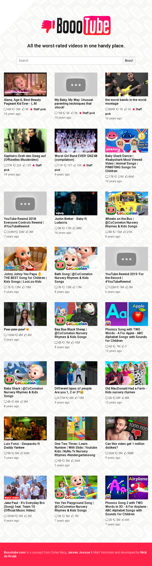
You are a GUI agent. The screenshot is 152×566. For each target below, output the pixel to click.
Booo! (129, 60)
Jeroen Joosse (79, 552)
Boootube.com (15, 552)
